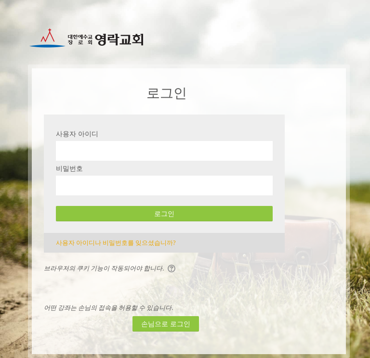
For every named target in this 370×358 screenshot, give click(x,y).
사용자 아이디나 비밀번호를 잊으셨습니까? (116, 242)
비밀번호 (69, 168)
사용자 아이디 (77, 133)
